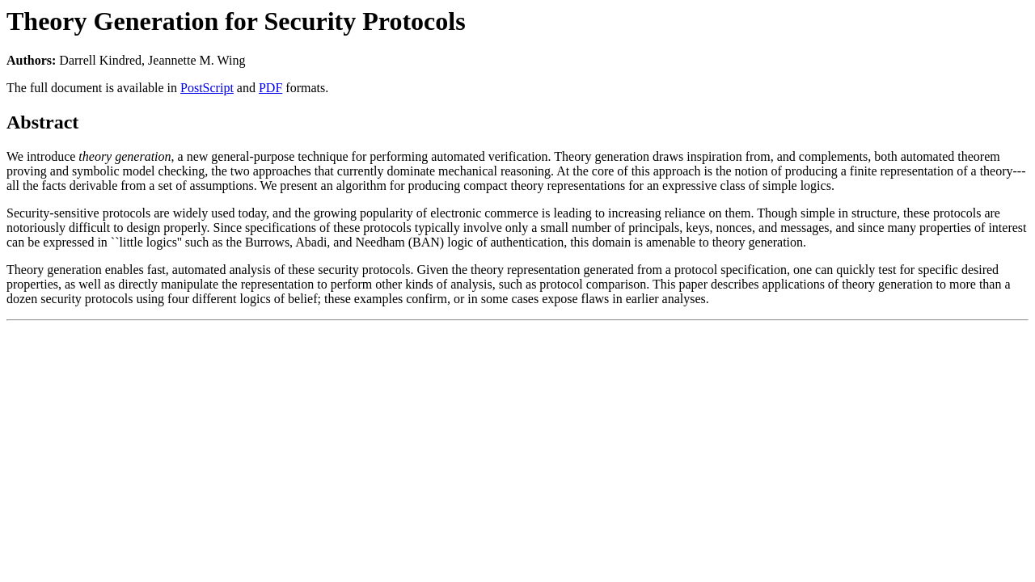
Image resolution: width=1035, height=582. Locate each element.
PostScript (207, 88)
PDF (270, 88)
